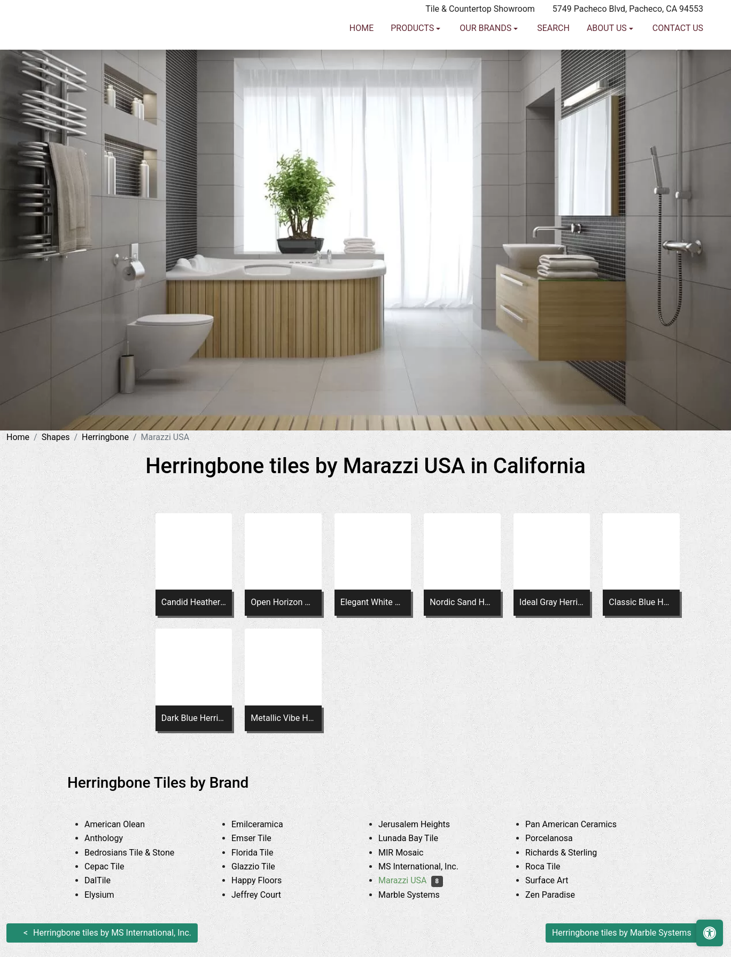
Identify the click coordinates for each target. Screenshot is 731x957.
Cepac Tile (112, 866)
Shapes (56, 437)
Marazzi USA (410, 880)
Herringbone (105, 437)
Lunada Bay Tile (418, 838)
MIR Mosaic (411, 853)
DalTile (107, 880)
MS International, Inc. (426, 866)
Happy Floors (266, 880)
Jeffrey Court (266, 895)
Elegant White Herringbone (372, 602)
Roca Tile (551, 866)
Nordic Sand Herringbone (462, 602)
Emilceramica (265, 824)
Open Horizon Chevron (283, 602)
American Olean (122, 824)
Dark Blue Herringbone (193, 718)
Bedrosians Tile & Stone (139, 853)
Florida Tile (260, 853)
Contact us (677, 51)
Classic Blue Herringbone (641, 602)
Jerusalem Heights (424, 824)
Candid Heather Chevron (193, 602)
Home (361, 51)
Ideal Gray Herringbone (551, 602)
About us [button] (608, 51)
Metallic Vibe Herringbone (283, 718)
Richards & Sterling (571, 853)
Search (553, 51)
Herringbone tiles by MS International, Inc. (112, 933)
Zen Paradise (558, 895)
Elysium (109, 895)
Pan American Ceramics (579, 824)
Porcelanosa (557, 838)
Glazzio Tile (261, 866)
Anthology (113, 838)
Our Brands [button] (487, 51)
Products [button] (413, 51)
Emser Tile (261, 838)
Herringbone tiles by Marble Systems (621, 933)
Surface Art (556, 880)
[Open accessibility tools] (709, 933)
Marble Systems (419, 895)
